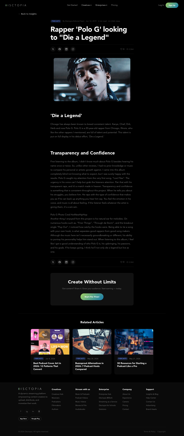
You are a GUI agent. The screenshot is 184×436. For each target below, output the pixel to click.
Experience (127, 398)
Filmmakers (56, 405)
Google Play (36, 419)
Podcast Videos (81, 398)
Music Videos (80, 402)
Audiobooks (80, 409)
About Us (126, 394)
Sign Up (172, 5)
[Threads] (39, 411)
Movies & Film (81, 405)
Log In (161, 5)
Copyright (161, 431)
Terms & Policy (149, 431)
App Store (23, 419)
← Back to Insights (27, 14)
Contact (126, 409)
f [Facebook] (20, 411)
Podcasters (56, 402)
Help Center (151, 398)
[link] (50, 351)
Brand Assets (151, 409)
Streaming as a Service (108, 402)
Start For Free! (92, 296)
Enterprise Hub (105, 394)
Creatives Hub (57, 394)
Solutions (102, 409)
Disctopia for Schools (107, 405)
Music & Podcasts (82, 394)
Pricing (114, 5)
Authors (55, 409)
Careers (126, 402)
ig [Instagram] (27, 411)
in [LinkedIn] (33, 411)
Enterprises (101, 5)
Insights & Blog (152, 394)
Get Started (72, 5)
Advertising (150, 405)
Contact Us (150, 402)
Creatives (86, 5)
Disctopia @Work (105, 398)
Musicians (55, 398)
